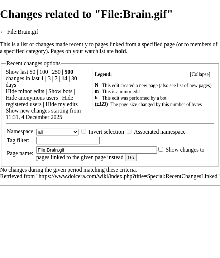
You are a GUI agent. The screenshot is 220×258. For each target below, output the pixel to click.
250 (56, 72)
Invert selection (106, 132)
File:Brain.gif (22, 32)
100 (43, 72)
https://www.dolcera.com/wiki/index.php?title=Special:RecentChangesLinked (128, 176)
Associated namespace (159, 132)
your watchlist (89, 51)
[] (200, 74)
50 (32, 72)
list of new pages (193, 85)
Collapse (200, 74)
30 (74, 78)
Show (54, 91)
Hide (11, 91)
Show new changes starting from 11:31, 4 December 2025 (43, 114)
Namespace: (21, 131)
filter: (18, 140)
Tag (11, 140)
